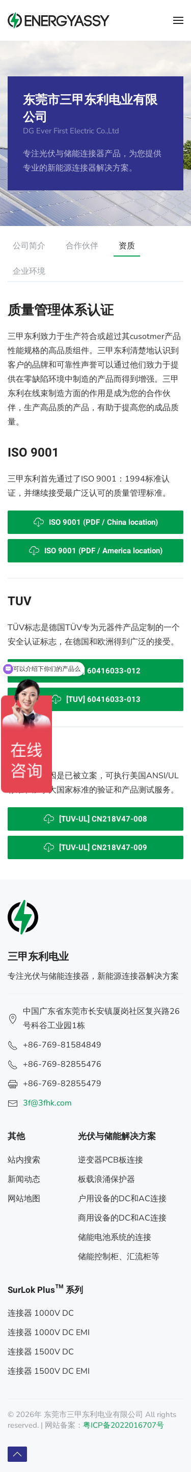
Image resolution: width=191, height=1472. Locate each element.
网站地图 (24, 1198)
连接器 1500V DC (41, 1351)
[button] (178, 20)
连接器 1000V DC (41, 1313)
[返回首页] (59, 20)
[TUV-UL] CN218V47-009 (95, 847)
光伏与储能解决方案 (117, 1136)
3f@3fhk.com (47, 1103)
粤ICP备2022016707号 (123, 1425)
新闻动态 (24, 1179)
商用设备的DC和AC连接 (122, 1218)
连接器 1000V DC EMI (49, 1332)
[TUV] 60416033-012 (96, 670)
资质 (127, 245)
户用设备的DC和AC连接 (122, 1198)
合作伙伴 (82, 245)
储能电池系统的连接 (114, 1237)
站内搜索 (24, 1160)
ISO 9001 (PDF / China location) (96, 522)
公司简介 (29, 245)
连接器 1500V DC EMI (49, 1371)
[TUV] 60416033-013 (96, 699)
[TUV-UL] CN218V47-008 (95, 819)
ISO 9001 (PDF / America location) (95, 550)
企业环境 (29, 271)
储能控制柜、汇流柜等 (118, 1256)
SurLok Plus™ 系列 (45, 1290)
